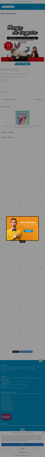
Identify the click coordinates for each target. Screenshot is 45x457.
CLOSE (22, 229)
